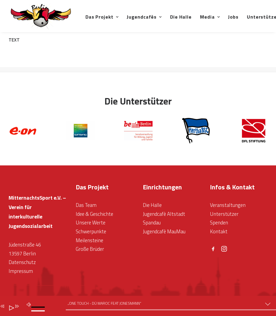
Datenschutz (22, 262)
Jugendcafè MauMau (164, 231)
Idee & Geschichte (94, 214)
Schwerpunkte (91, 231)
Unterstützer (224, 214)
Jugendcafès (160, 20)
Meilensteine (89, 240)
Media (226, 20)
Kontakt (218, 231)
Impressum (21, 271)
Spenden (219, 223)
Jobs (249, 20)
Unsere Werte (90, 223)
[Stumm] (28, 303)
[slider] (39, 306)
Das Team (86, 205)
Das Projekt (118, 20)
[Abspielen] (9, 307)
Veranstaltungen (228, 205)
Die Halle (197, 20)
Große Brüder (90, 249)
